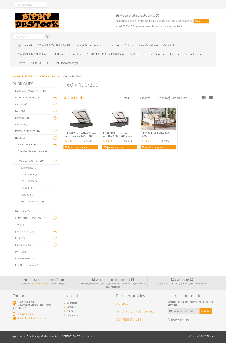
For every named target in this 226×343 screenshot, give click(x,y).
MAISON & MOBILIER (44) (27, 131)
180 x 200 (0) (26, 187)
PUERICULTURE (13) (24, 258)
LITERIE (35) (20, 137)
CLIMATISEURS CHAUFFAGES (104, 54)
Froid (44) (20, 111)
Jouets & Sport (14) (24, 231)
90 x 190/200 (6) (28, 167)
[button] (204, 97)
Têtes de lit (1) (27, 194)
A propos (17, 336)
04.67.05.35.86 (38, 283)
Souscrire (206, 311)
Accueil (28, 45)
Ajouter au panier (76, 147)
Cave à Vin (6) (21, 124)
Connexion (72, 302)
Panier (70, 310)
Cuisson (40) (21, 104)
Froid (127, 45)
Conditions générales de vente (42, 336)
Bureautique (192, 54)
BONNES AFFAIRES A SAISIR (54, 45)
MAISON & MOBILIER (30, 54)
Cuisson (111, 45)
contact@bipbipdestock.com (31, 318)
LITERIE (55, 54)
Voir (126, 98)
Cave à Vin (169, 45)
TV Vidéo (134, 54)
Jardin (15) (20, 238)
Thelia (210, 336)
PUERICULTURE (39, 63)
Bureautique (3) (23, 244)
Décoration (75, 54)
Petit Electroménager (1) (27, 265)
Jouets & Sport (153, 54)
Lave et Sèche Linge (87, 45)
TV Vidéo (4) (21, 224)
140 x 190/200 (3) (28, 174)
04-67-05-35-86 (25, 314)
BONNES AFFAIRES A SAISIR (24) (30, 90)
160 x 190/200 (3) (28, 181)
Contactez (200, 21)
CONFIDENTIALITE (71, 336)
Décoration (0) (22, 211)
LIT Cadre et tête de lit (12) (31, 161)
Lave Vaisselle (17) (24, 117)
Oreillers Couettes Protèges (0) (32, 203)
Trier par (163, 98)
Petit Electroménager (66, 63)
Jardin (173, 54)
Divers (21, 63)
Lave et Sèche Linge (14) (27, 97)
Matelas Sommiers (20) (29, 144)
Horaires (88, 336)
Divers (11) (20, 251)
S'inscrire (71, 306)
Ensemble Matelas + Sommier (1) (32, 153)
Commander (73, 315)
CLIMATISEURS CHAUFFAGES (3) (30, 217)
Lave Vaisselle (147, 45)
